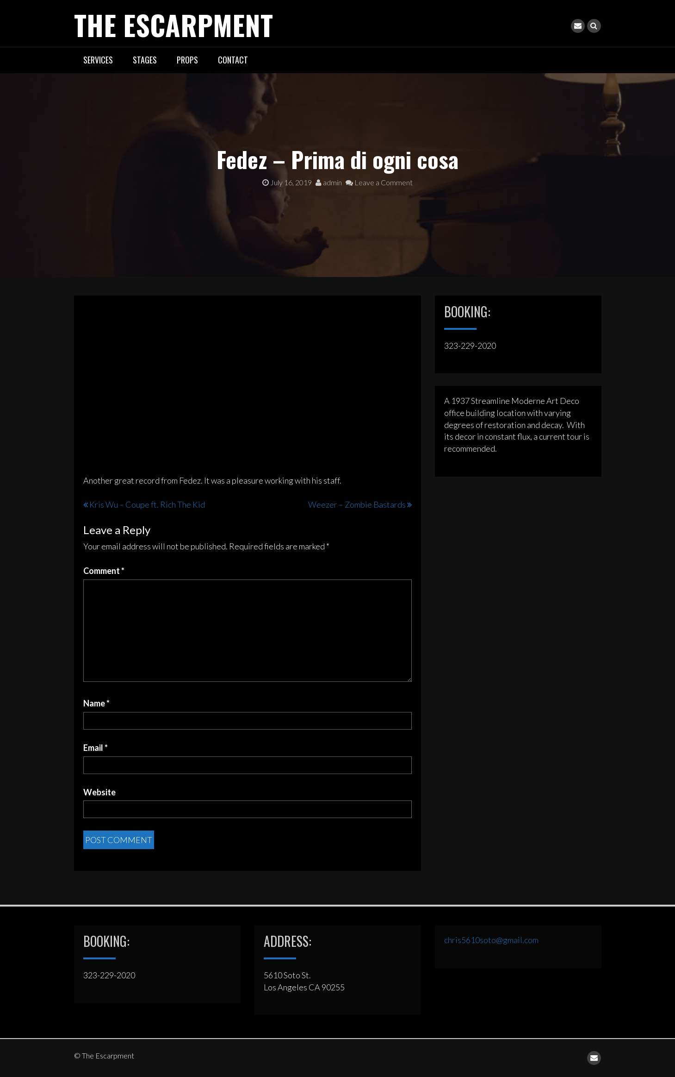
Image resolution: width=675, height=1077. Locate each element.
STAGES (145, 60)
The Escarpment (174, 24)
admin (329, 182)
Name (96, 703)
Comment (103, 571)
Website (99, 792)
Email (95, 748)
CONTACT (233, 60)
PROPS (187, 60)
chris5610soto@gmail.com (491, 940)
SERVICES (98, 60)
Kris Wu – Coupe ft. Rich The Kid (147, 504)
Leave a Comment (379, 182)
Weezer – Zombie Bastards (357, 504)
